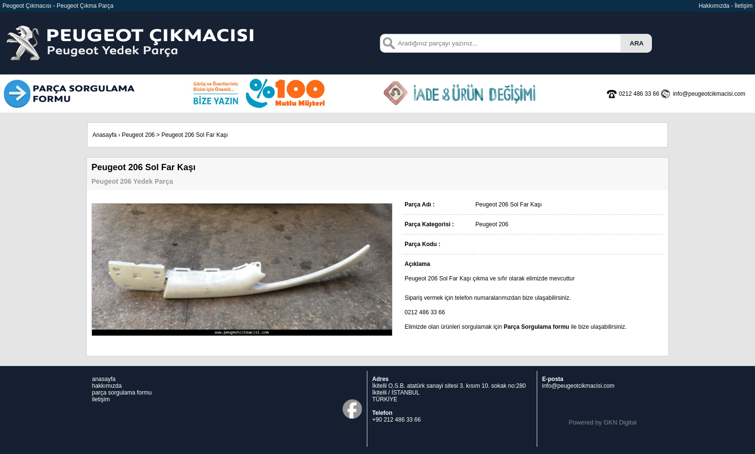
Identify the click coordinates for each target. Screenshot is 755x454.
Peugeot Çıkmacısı (26, 5)
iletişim (101, 399)
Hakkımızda (714, 5)
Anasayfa (104, 135)
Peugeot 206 (138, 135)
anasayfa (104, 379)
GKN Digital (620, 422)
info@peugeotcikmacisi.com (578, 385)
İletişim (744, 5)
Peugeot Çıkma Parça (85, 5)
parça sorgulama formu (121, 392)
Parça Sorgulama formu (536, 326)
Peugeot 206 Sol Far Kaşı (194, 135)
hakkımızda (106, 385)
